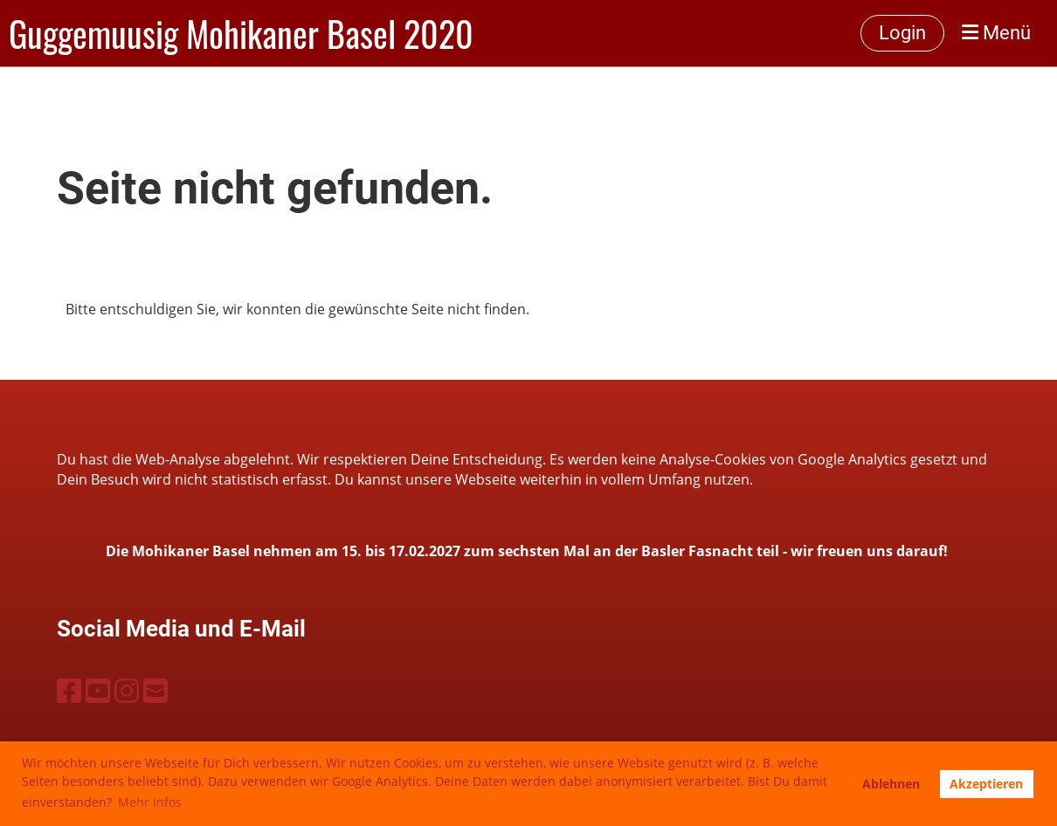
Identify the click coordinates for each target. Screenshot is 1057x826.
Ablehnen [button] (891, 783)
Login (902, 33)
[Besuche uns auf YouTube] (98, 690)
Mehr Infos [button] (150, 802)
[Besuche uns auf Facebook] (69, 690)
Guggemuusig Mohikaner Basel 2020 (241, 33)
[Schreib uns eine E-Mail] (155, 690)
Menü (996, 33)
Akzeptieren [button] (986, 783)
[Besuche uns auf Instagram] (126, 690)
